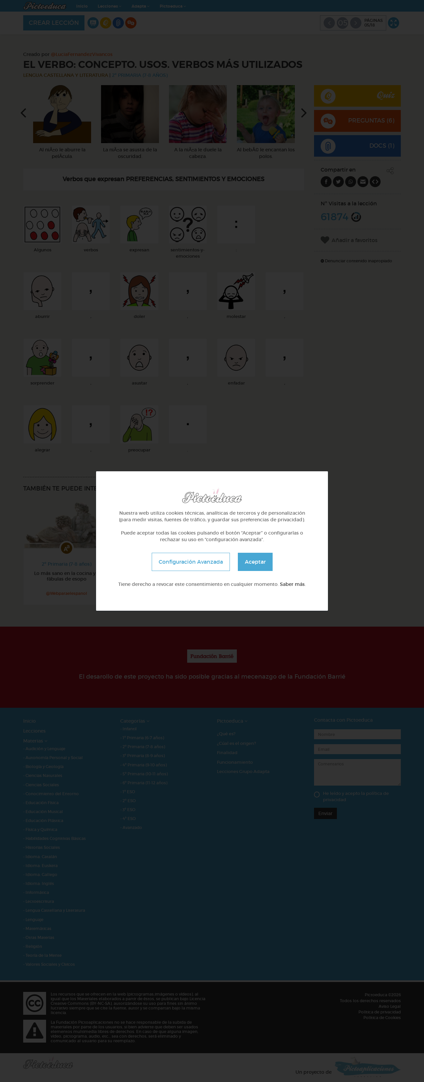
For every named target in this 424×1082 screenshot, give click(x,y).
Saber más (292, 584)
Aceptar (255, 561)
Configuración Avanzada (191, 561)
